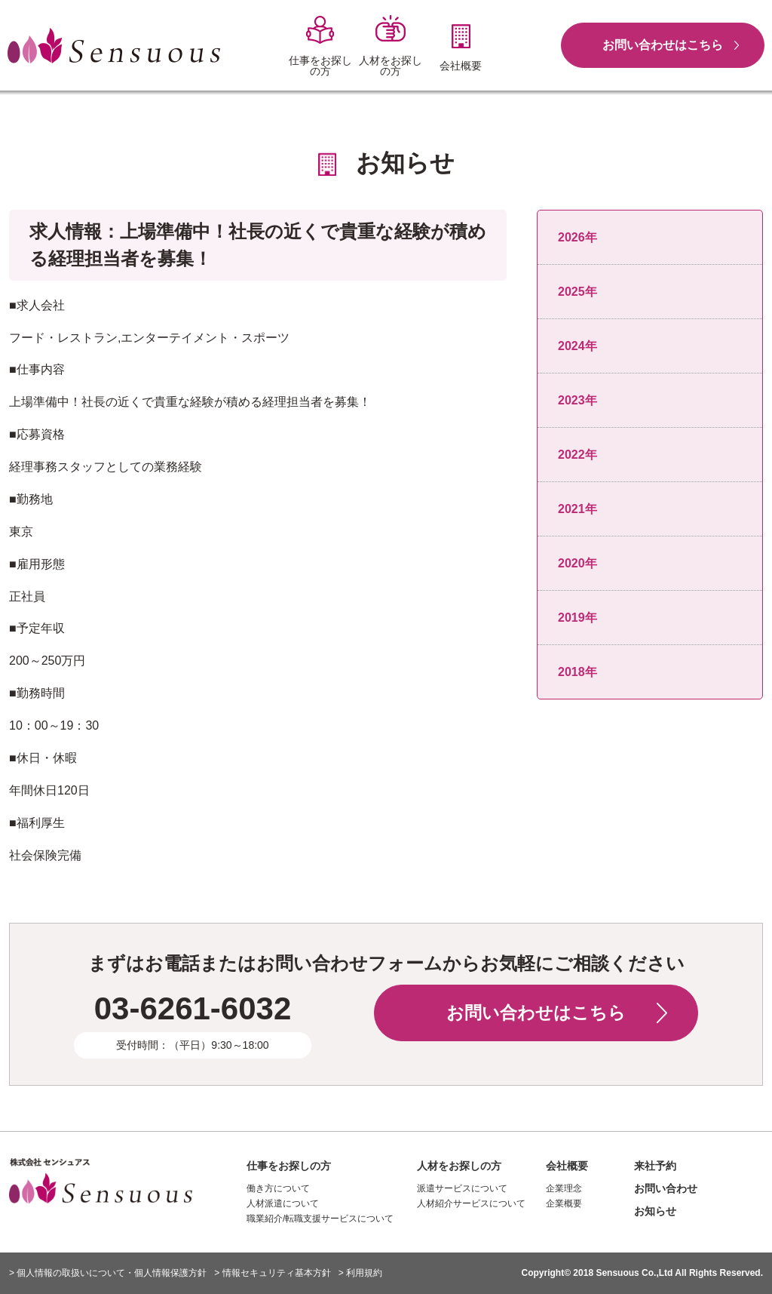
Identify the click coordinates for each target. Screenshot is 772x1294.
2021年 (577, 509)
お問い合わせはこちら (662, 44)
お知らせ (655, 1211)
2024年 (577, 346)
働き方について (278, 1188)
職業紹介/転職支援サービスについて (320, 1218)
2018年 (577, 671)
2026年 (577, 237)
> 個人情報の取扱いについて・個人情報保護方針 (108, 1273)
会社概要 (567, 1166)
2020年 (577, 563)
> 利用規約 (360, 1273)
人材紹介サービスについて (471, 1203)
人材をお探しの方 (459, 1166)
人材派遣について (283, 1203)
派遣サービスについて (462, 1188)
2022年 (577, 454)
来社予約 (655, 1166)
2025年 (577, 291)
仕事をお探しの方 (289, 1166)
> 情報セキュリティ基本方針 (272, 1273)
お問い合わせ (665, 1188)
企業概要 (564, 1203)
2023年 (577, 400)
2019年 (577, 617)
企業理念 (564, 1188)
